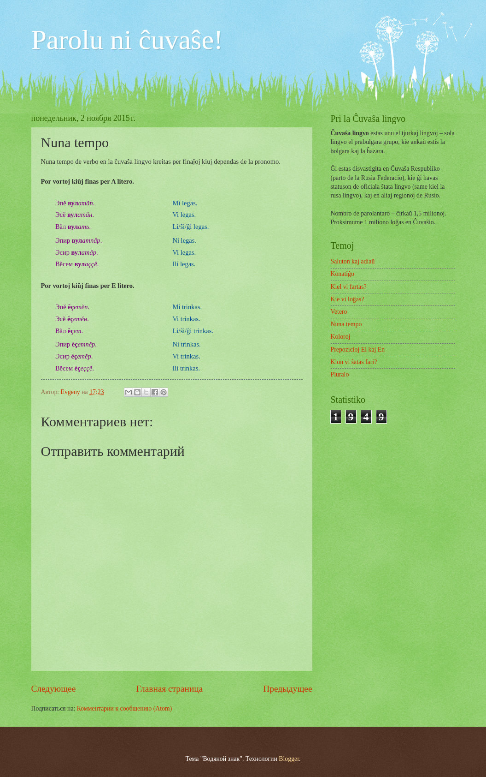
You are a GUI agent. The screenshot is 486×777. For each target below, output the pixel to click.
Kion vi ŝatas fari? (354, 362)
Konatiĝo (342, 273)
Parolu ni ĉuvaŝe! (127, 39)
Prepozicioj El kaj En (358, 349)
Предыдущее (287, 688)
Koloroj (341, 336)
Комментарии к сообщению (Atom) (124, 708)
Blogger (289, 758)
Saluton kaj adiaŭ (353, 261)
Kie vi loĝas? (347, 299)
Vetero (339, 311)
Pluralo (340, 374)
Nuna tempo (346, 324)
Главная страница (169, 688)
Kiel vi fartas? (349, 286)
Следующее (53, 688)
